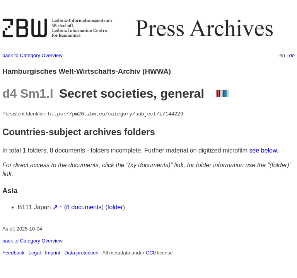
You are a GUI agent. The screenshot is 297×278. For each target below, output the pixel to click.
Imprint (52, 253)
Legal (35, 253)
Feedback (13, 253)
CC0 (151, 253)
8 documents (84, 207)
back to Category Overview (32, 55)
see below (263, 150)
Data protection (82, 253)
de (292, 55)
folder (115, 207)
